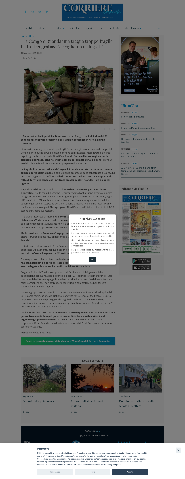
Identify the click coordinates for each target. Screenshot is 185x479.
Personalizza (55, 472)
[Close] (178, 450)
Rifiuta (92, 472)
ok (92, 259)
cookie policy (106, 464)
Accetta (130, 472)
